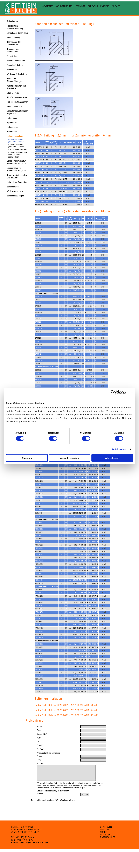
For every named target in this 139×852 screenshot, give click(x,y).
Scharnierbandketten (16, 60)
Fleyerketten (12, 56)
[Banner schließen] (132, 392)
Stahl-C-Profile (13, 93)
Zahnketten (12, 69)
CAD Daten (93, 6)
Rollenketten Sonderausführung (15, 27)
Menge (39, 759)
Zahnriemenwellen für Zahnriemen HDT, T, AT (16, 162)
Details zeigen (119, 449)
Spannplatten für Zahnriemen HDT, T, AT (16, 169)
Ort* (38, 741)
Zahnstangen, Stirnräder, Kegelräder (17, 112)
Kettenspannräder (14, 106)
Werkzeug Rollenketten (17, 74)
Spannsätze (12, 122)
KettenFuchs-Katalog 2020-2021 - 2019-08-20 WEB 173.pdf (66, 704)
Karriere (104, 6)
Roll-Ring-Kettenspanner (17, 102)
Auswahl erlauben (69, 458)
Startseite (47, 6)
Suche (103, 835)
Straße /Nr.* (42, 734)
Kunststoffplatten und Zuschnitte (16, 87)
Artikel (39, 756)
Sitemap (104, 832)
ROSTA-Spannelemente (17, 97)
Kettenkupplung (14, 37)
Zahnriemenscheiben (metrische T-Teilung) (16, 140)
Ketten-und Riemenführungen (14, 80)
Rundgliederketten (15, 65)
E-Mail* (40, 745)
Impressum (106, 837)
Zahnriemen (12, 131)
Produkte (80, 6)
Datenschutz (107, 840)
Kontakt (115, 6)
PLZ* (39, 738)
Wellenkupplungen (15, 191)
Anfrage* (40, 763)
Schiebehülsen (13, 186)
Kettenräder (12, 118)
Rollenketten (12, 21)
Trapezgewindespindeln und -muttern (17, 176)
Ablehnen (27, 458)
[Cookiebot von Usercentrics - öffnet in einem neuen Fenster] (113, 392)
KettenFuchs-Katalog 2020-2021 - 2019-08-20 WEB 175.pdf (66, 715)
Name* (39, 726)
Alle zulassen (112, 458)
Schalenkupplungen (15, 195)
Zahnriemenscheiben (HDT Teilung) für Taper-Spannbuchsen (18, 154)
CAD (88, 147)
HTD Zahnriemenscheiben (17, 150)
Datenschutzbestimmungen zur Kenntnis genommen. (53, 795)
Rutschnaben (12, 127)
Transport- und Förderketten (13, 50)
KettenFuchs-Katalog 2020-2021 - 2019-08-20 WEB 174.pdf (66, 710)
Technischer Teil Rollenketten (14, 43)
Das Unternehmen (64, 6)
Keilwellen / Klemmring (17, 182)
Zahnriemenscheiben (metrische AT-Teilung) (16, 145)
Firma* (39, 730)
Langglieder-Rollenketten (17, 33)
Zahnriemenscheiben (16, 136)
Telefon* (40, 749)
